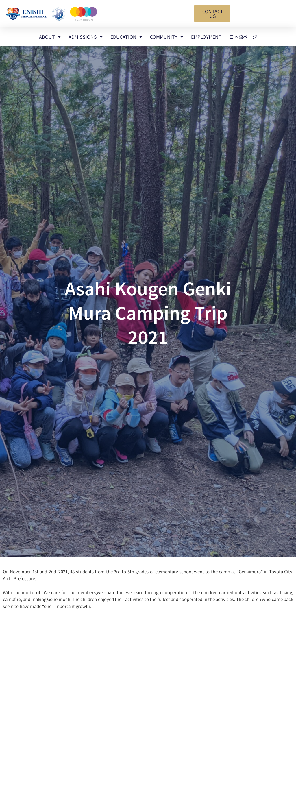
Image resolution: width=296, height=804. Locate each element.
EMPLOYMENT (206, 36)
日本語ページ (243, 36)
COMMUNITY (166, 37)
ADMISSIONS (86, 37)
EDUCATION (126, 37)
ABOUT (50, 37)
